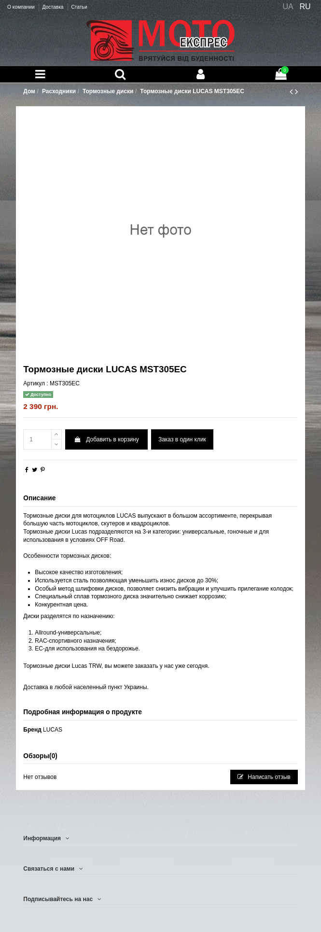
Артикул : (35, 383)
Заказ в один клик (182, 439)
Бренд (32, 729)
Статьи (79, 7)
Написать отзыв (264, 777)
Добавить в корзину (106, 439)
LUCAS (52, 729)
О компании (21, 7)
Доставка (53, 7)
